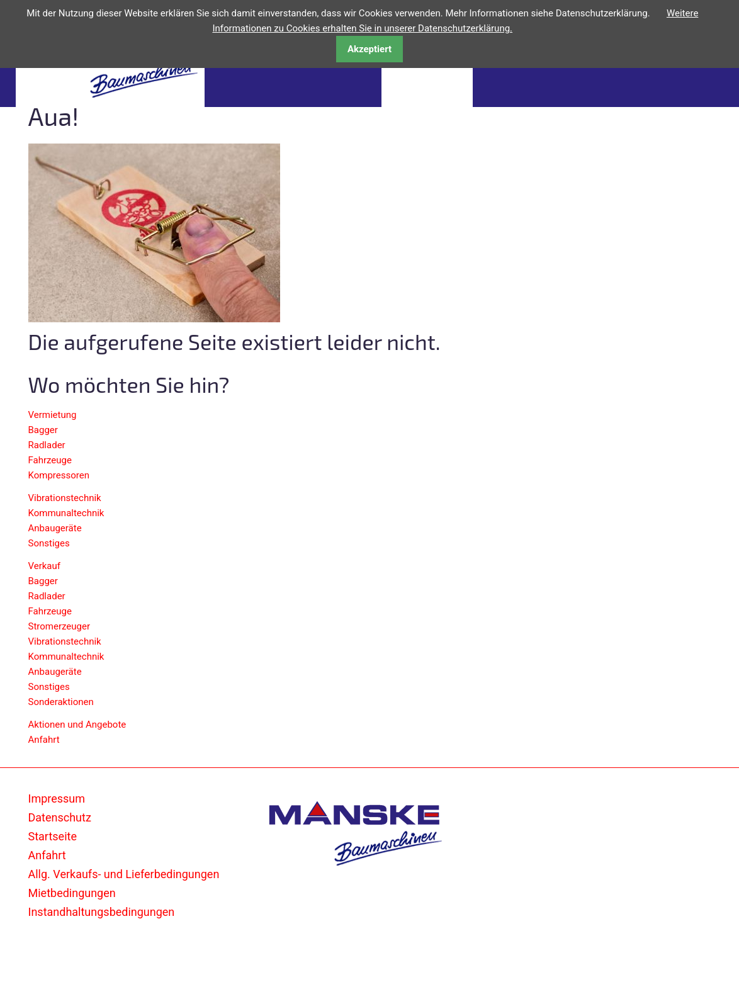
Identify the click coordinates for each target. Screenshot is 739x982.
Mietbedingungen (72, 893)
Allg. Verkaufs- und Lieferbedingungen (124, 874)
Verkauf (44, 566)
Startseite (52, 836)
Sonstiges (49, 543)
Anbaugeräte (55, 528)
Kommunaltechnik (66, 513)
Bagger (43, 430)
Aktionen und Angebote (77, 724)
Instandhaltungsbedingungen (101, 911)
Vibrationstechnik (64, 498)
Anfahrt (44, 739)
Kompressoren (58, 475)
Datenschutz (59, 817)
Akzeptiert (369, 49)
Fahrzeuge (50, 460)
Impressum (57, 798)
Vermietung (52, 414)
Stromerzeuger (59, 626)
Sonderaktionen (61, 702)
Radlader (46, 445)
